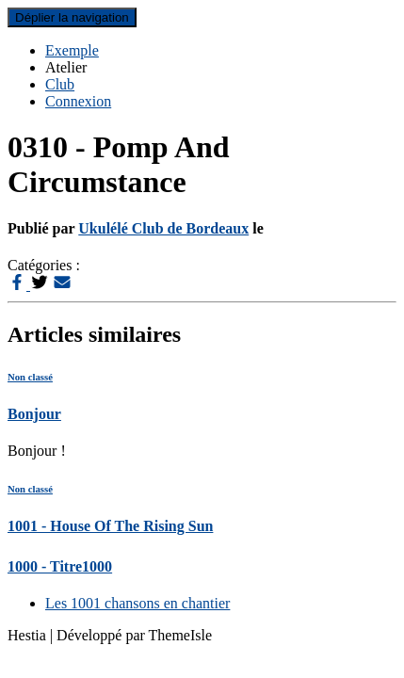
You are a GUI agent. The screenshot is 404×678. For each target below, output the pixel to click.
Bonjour (34, 414)
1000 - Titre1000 (60, 566)
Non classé (30, 376)
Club (59, 84)
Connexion (78, 101)
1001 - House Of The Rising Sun (110, 526)
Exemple (72, 50)
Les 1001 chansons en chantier (137, 603)
